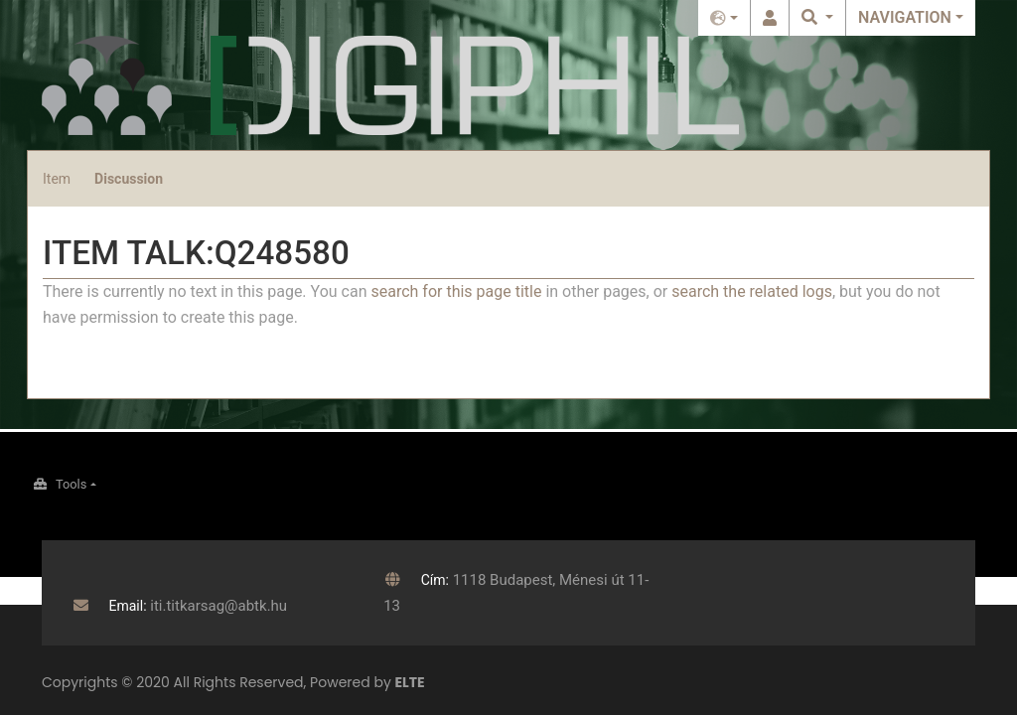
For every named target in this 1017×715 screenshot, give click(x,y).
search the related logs (751, 291)
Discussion (128, 179)
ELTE (410, 682)
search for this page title (455, 291)
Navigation (904, 17)
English (724, 18)
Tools (71, 484)
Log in (770, 18)
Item (57, 179)
